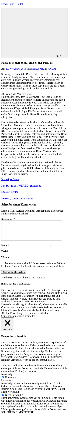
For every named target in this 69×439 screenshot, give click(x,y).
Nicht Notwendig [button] (10, 395)
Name (5, 249)
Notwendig (10, 381)
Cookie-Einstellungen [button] (13, 317)
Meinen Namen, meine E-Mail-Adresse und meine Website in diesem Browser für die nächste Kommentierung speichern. (33, 268)
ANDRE (52, 68)
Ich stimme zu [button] (33, 317)
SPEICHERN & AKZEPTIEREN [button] (18, 416)
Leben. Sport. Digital (12, 4)
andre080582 (38, 68)
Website (5, 261)
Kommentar (8, 219)
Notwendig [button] (7, 378)
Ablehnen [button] (45, 317)
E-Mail (5, 255)
